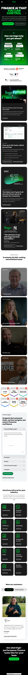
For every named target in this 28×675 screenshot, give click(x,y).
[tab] (9, 589)
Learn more (5, 118)
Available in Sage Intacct (8, 477)
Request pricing (7, 161)
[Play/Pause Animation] (25, 13)
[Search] (26, 2)
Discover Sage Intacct (8, 23)
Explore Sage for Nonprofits (10, 636)
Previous (2, 589)
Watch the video (8, 245)
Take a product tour (20, 23)
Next (25, 589)
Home (14, 1)
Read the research (6, 204)
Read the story (19, 246)
